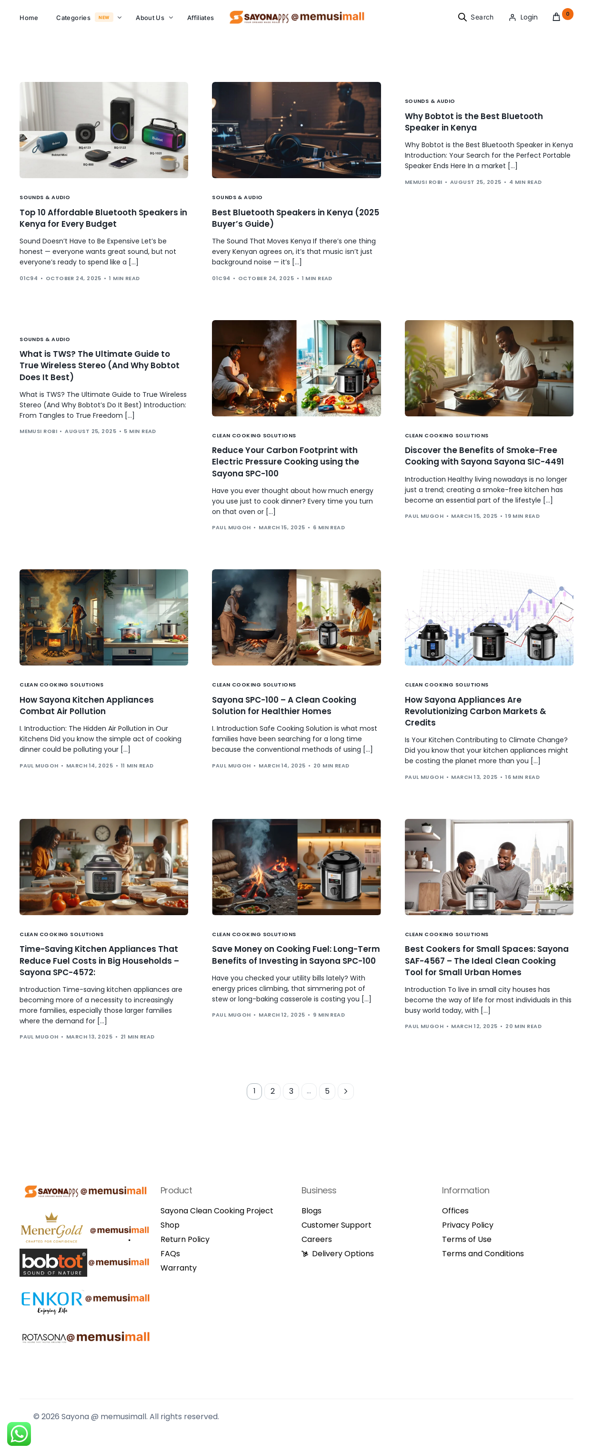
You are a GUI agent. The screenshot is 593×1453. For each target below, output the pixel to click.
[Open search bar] (462, 21)
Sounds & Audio (45, 205)
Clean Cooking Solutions (254, 444)
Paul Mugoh (231, 539)
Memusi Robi (423, 191)
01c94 (29, 287)
